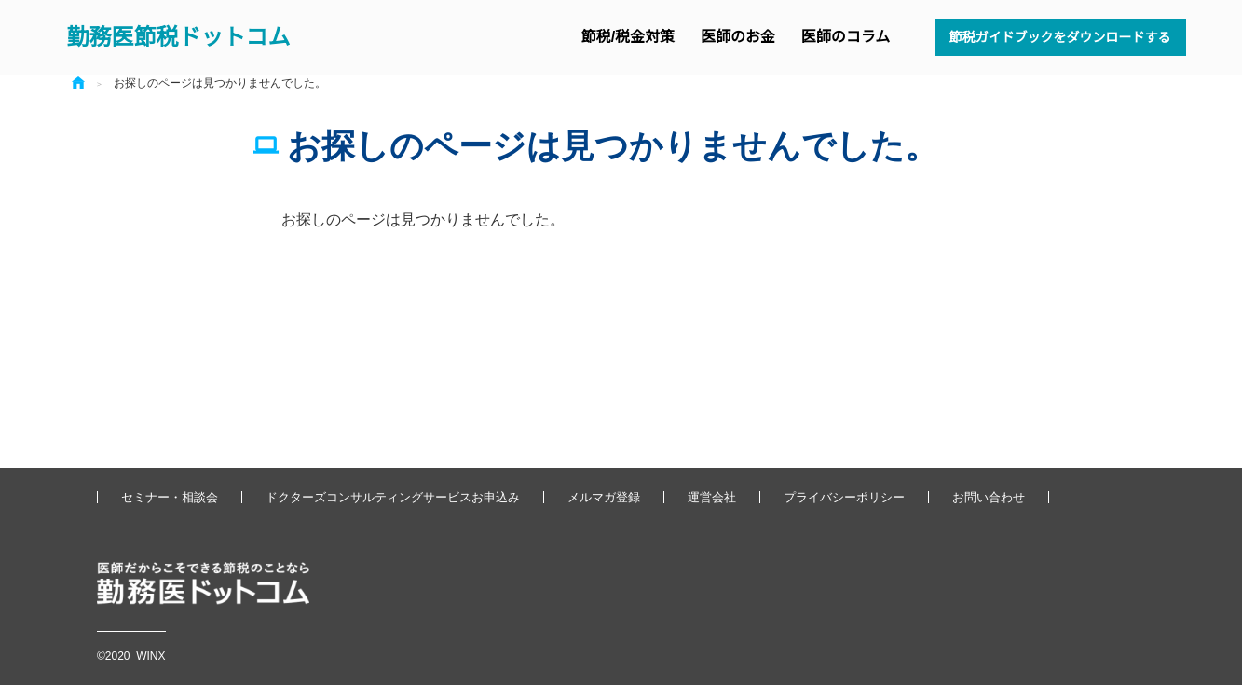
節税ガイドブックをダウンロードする (1060, 37)
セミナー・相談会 (169, 497)
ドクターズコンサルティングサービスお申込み (393, 497)
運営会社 (712, 497)
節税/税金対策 (628, 37)
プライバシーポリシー (844, 497)
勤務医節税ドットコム (179, 36)
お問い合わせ (988, 497)
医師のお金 (738, 37)
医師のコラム (846, 37)
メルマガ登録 (603, 497)
